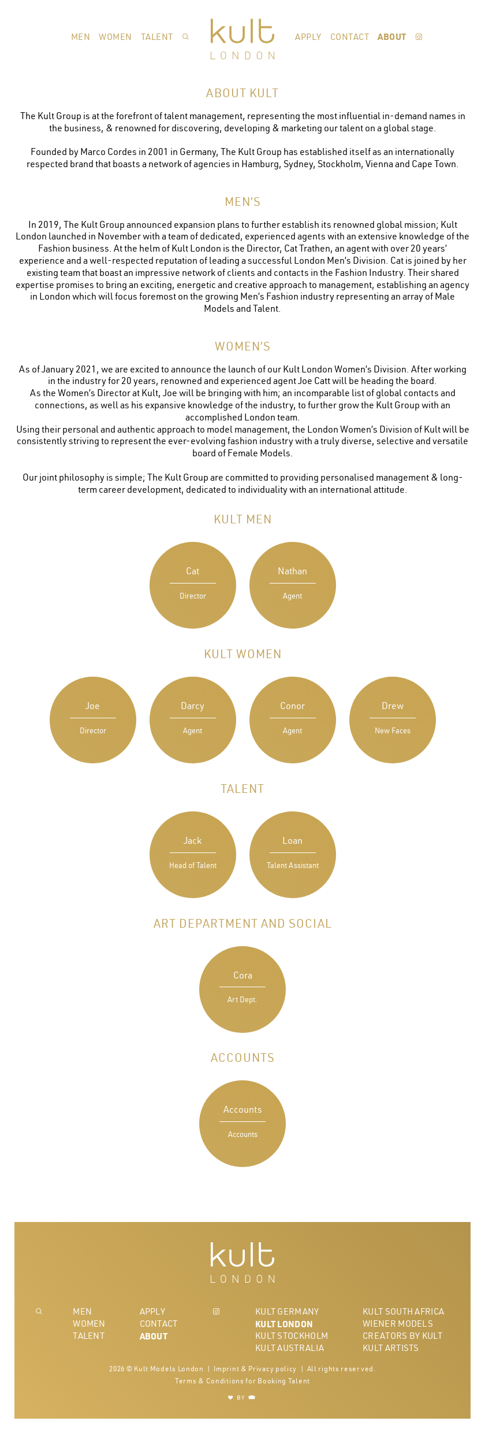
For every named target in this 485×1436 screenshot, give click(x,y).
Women (115, 36)
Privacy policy (272, 1368)
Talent (157, 36)
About (392, 36)
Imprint (226, 1368)
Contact (350, 36)
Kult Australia (289, 1347)
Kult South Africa (403, 1311)
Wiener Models (398, 1323)
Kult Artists (391, 1347)
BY (242, 1397)
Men (81, 36)
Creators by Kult (402, 1335)
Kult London (284, 1324)
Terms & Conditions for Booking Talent (242, 1380)
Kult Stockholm (291, 1335)
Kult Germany (287, 1311)
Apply (308, 36)
